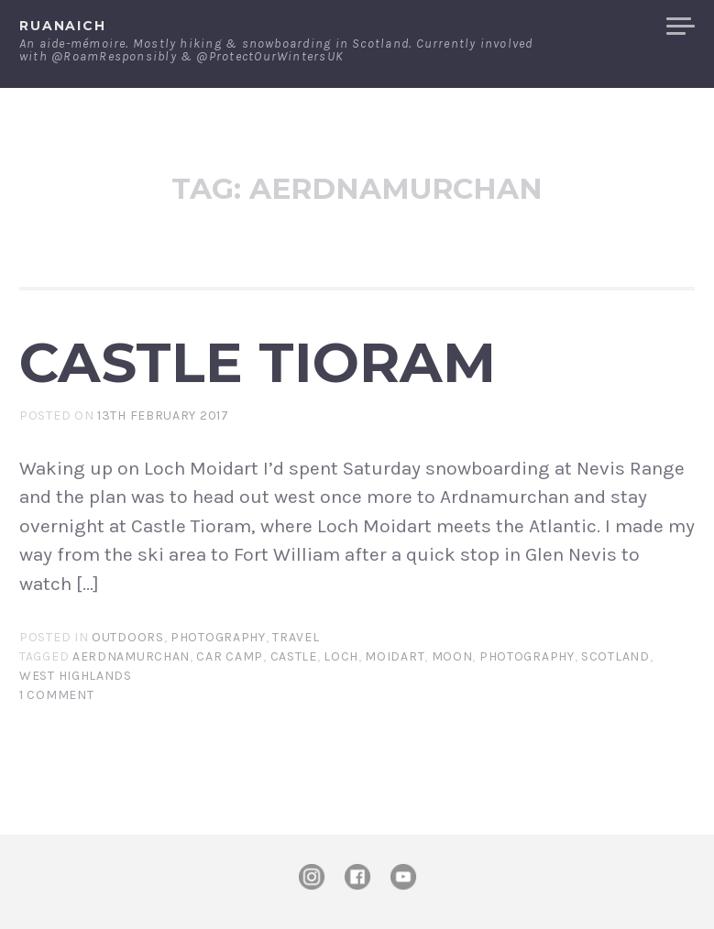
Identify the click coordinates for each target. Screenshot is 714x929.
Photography (218, 637)
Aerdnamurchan (131, 656)
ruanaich (62, 25)
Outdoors (128, 637)
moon (452, 656)
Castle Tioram (257, 362)
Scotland (615, 656)
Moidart (394, 656)
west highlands (75, 675)
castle (293, 656)
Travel (295, 637)
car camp (229, 656)
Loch (341, 656)
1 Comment (56, 695)
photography (527, 656)
